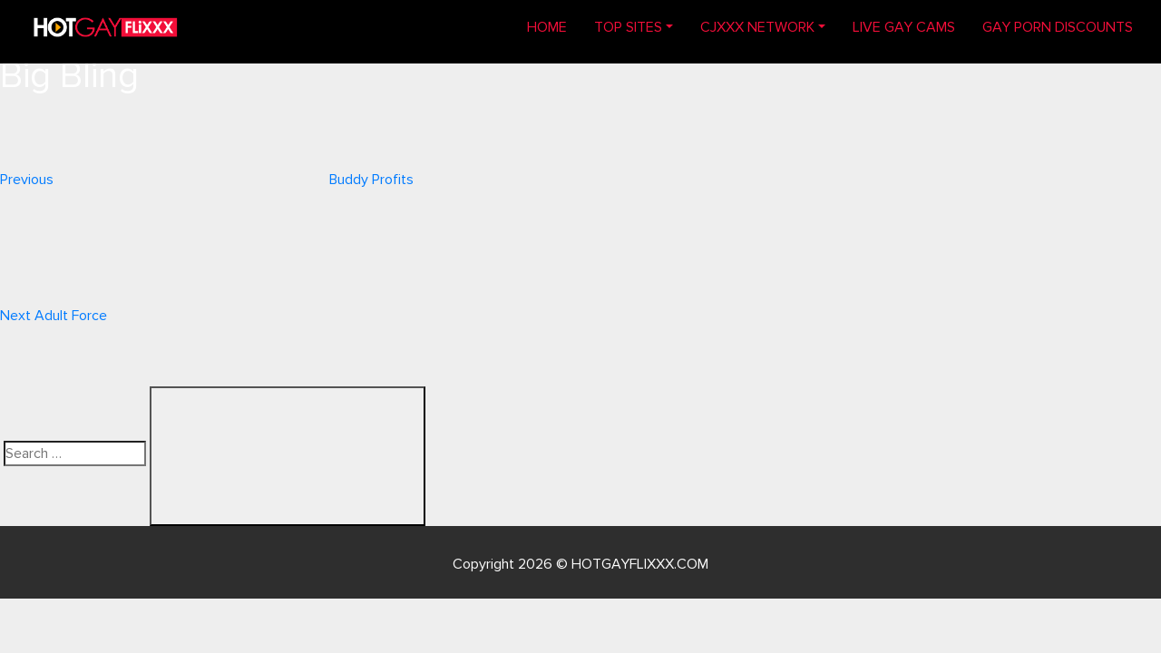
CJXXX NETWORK (757, 27)
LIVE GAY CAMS (904, 27)
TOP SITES (628, 27)
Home (553, 25)
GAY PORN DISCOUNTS (1057, 27)
